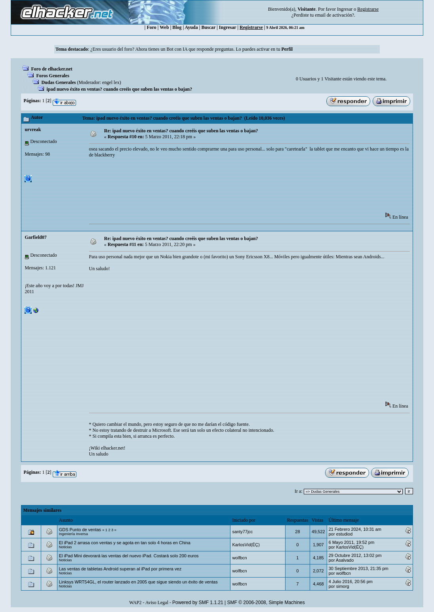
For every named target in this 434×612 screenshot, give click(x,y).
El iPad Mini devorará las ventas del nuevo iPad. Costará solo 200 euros (129, 555)
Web (164, 27)
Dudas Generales (58, 82)
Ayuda (191, 27)
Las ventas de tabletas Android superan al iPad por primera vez (120, 568)
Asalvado (345, 560)
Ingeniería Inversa (73, 534)
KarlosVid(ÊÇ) (246, 544)
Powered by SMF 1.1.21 (197, 602)
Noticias (65, 547)
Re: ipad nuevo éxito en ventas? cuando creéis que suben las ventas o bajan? (181, 130)
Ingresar (344, 9)
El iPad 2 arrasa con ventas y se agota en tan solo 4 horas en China (124, 542)
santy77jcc (242, 531)
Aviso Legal (156, 602)
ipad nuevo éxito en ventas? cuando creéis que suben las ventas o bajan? (119, 89)
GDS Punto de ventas (80, 529)
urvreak (33, 129)
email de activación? (334, 15)
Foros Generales (52, 75)
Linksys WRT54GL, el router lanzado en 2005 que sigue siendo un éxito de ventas (138, 582)
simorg (342, 586)
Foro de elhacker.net (51, 69)
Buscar (208, 27)
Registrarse (251, 27)
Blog (176, 27)
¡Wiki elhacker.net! (107, 448)
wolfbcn (239, 557)
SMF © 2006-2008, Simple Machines (266, 602)
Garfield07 (35, 237)
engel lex (111, 82)
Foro (151, 27)
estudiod (344, 534)
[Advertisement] (233, 188)
